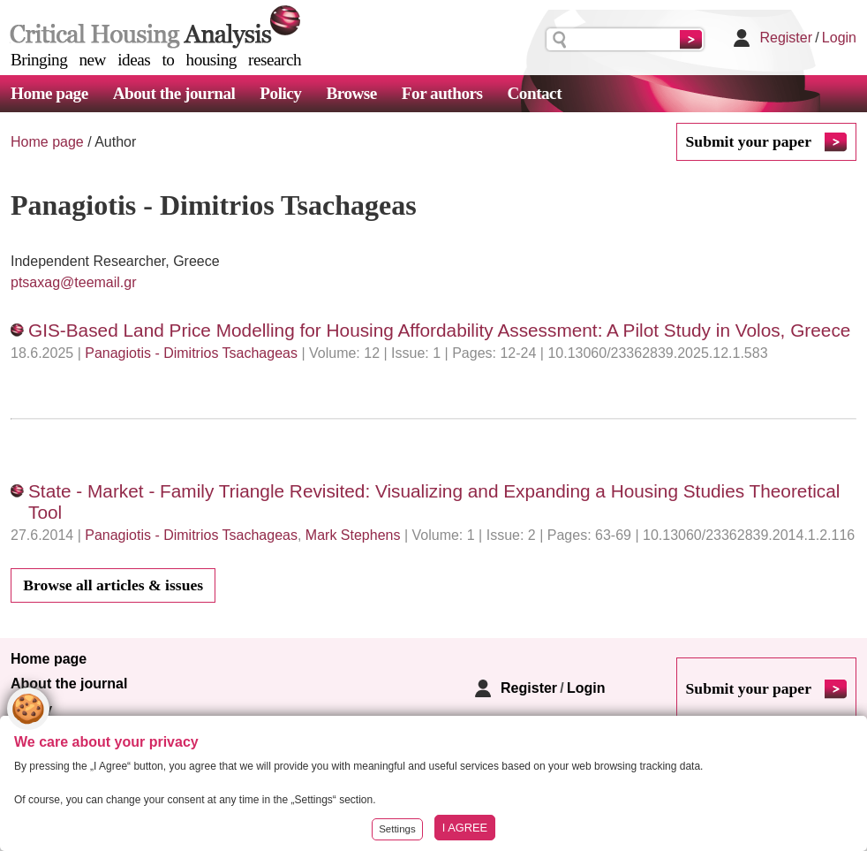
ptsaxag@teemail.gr (74, 282)
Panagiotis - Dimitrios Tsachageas (191, 353)
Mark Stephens (353, 535)
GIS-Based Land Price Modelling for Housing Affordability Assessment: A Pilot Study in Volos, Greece (439, 330)
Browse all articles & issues (113, 585)
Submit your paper (748, 141)
